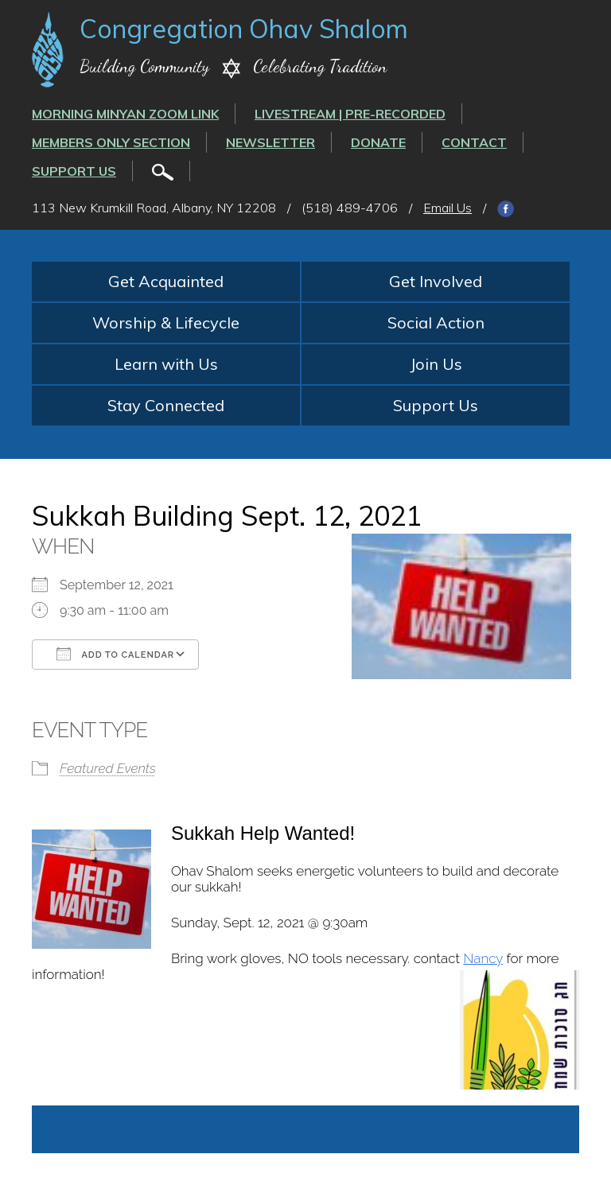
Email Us (447, 208)
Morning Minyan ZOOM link (125, 114)
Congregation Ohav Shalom (244, 29)
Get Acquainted (166, 281)
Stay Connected (165, 405)
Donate (378, 142)
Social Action (436, 322)
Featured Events (108, 768)
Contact (474, 142)
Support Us (74, 171)
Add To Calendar (115, 654)
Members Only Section (111, 142)
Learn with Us (166, 364)
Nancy (483, 958)
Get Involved (435, 281)
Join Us (436, 364)
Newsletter (270, 142)
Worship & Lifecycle (165, 322)
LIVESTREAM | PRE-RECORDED (350, 114)
